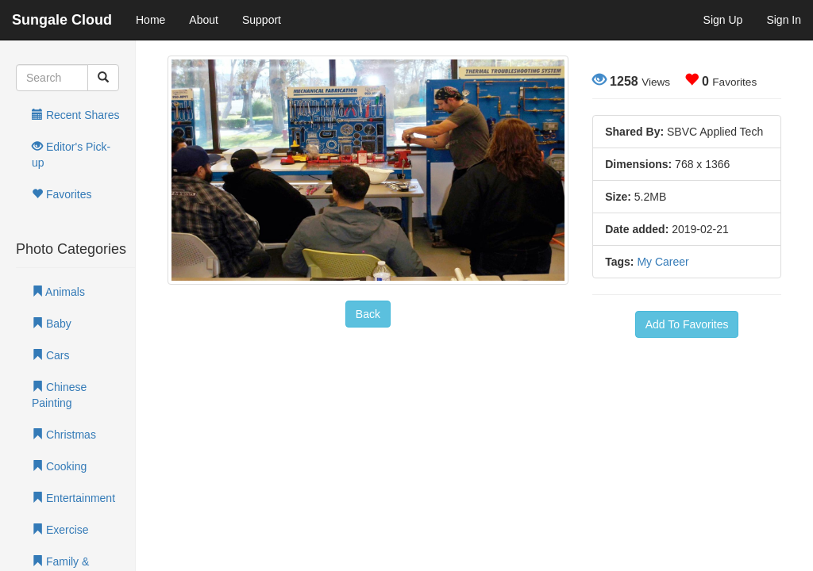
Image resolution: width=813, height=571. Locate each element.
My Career (662, 261)
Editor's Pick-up (71, 154)
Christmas (64, 434)
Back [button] (368, 314)
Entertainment (73, 498)
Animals (58, 292)
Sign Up (723, 19)
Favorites (61, 194)
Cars (50, 355)
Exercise (60, 529)
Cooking (59, 466)
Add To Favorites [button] (687, 324)
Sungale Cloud (62, 20)
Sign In (783, 19)
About (203, 19)
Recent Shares (76, 115)
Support (261, 19)
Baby (51, 323)
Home (150, 19)
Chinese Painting (59, 395)
